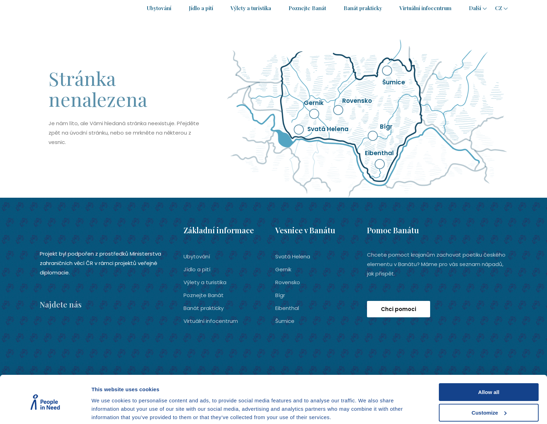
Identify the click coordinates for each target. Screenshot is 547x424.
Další (475, 8)
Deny (488, 407)
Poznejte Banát (307, 8)
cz (498, 8)
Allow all (489, 366)
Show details (107, 410)
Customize (489, 386)
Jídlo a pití (201, 8)
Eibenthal (287, 307)
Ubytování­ (159, 8)
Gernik (283, 269)
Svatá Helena (292, 256)
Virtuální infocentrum (425, 8)
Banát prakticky (363, 8)
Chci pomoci (398, 308)
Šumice (284, 320)
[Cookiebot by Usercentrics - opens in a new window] (45, 410)
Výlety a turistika (251, 8)
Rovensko (287, 282)
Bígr (280, 294)
